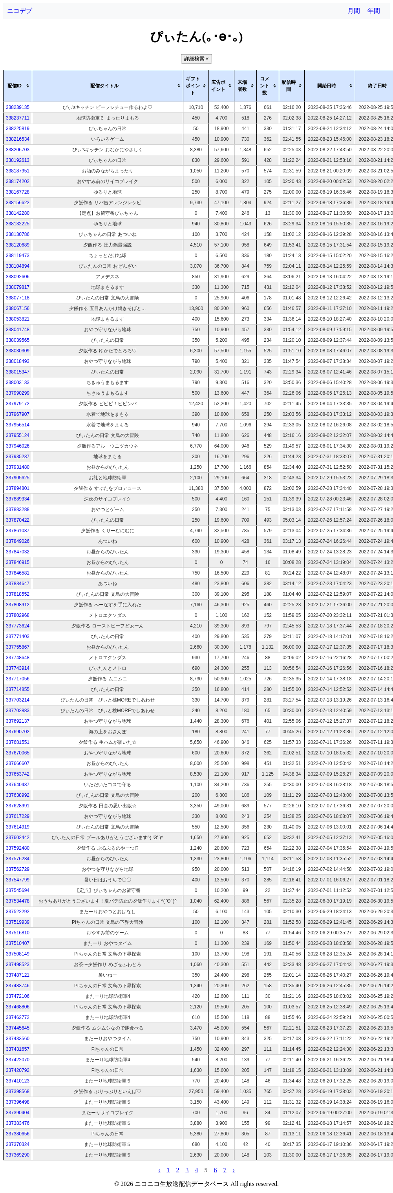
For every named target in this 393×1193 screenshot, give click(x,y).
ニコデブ (19, 10)
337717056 (17, 679)
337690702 (17, 731)
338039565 (17, 340)
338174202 (17, 181)
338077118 (17, 298)
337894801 (17, 488)
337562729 (17, 869)
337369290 (17, 1155)
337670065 (17, 753)
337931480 (17, 467)
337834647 (17, 583)
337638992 (17, 795)
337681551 (17, 742)
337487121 (17, 975)
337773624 (17, 626)
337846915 (17, 562)
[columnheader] (18, 86)
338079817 (17, 287)
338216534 (17, 139)
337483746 (17, 985)
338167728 (17, 192)
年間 (373, 10)
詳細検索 (197, 59)
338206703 (17, 149)
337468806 (17, 1007)
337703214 (17, 700)
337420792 (17, 1070)
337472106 (17, 996)
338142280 (17, 213)
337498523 (17, 964)
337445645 (17, 1028)
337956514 (17, 425)
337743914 (17, 668)
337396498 (17, 1102)
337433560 (17, 1038)
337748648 (17, 657)
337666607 (17, 763)
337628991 (17, 806)
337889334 (17, 499)
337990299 (17, 393)
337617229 (17, 816)
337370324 (17, 1144)
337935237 (17, 456)
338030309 (17, 351)
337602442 (17, 837)
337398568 (17, 1091)
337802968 (17, 615)
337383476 (17, 1123)
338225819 (17, 128)
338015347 (17, 372)
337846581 (17, 573)
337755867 (17, 647)
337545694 (17, 890)
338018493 (17, 361)
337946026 (17, 446)
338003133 (17, 382)
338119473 (17, 255)
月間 (353, 10)
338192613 (17, 160)
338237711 (17, 118)
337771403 (17, 636)
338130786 (17, 234)
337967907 (17, 414)
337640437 (17, 784)
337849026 (17, 541)
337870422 (17, 520)
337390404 (17, 1112)
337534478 (17, 901)
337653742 (17, 774)
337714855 (17, 689)
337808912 (17, 604)
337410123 (17, 1081)
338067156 (17, 308)
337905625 (17, 477)
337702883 (17, 710)
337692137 (17, 721)
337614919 (17, 827)
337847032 (17, 552)
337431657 (17, 1049)
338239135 (17, 107)
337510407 (17, 943)
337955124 (17, 435)
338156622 (17, 202)
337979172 (17, 403)
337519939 (17, 922)
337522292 (17, 911)
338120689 (17, 245)
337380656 (17, 1134)
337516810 (17, 933)
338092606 (17, 276)
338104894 (17, 266)
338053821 (17, 319)
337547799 (17, 880)
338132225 (17, 224)
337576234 (17, 858)
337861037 (17, 530)
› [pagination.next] (234, 1170)
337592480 (17, 848)
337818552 (17, 594)
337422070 (17, 1059)
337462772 (17, 1017)
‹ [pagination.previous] (159, 1170)
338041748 (17, 329)
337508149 (17, 954)
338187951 (17, 171)
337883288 (17, 509)
